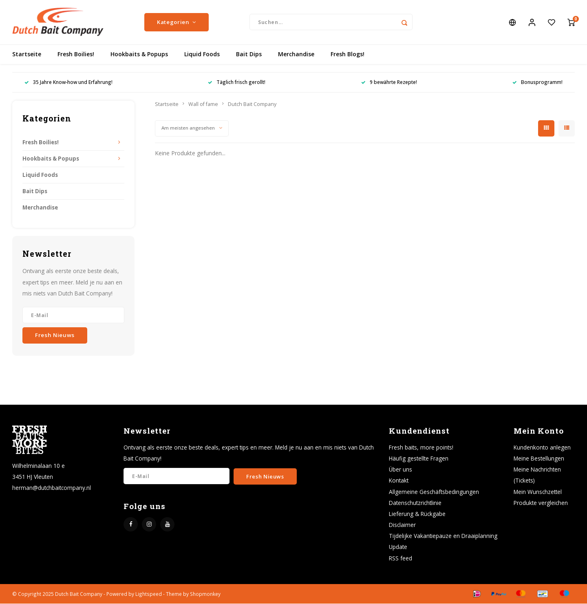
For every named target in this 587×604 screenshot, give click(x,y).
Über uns (400, 470)
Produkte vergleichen (541, 503)
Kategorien (176, 22)
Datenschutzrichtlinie (415, 503)
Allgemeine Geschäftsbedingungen (434, 492)
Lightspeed (148, 594)
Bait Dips (249, 55)
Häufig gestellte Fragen (418, 459)
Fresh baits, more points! (421, 448)
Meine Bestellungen (539, 459)
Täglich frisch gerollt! (236, 82)
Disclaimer (402, 525)
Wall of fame (203, 104)
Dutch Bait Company (252, 104)
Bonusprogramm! (537, 82)
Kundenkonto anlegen (542, 448)
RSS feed (400, 558)
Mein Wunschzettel (538, 492)
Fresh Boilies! (75, 55)
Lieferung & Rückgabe (417, 514)
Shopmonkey (205, 594)
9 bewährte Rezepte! (389, 82)
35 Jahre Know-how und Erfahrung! (68, 82)
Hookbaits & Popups (139, 55)
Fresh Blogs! (347, 55)
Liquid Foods (202, 55)
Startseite (26, 55)
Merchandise (296, 55)
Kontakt (398, 481)
